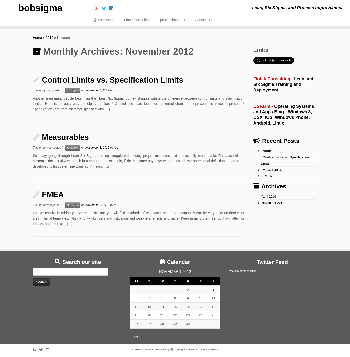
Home (37, 38)
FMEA (53, 194)
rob (116, 90)
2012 (49, 38)
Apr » (137, 336)
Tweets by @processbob (242, 270)
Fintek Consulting (137, 20)
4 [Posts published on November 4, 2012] (214, 290)
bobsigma (40, 8)
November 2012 (273, 203)
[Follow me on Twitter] (105, 8)
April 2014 (269, 196)
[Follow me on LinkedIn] (112, 8)
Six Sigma (73, 90)
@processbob (103, 20)
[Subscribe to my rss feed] (98, 8)
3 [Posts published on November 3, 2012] (201, 290)
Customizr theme (208, 349)
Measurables (65, 137)
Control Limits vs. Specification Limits (112, 79)
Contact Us (203, 20)
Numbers (270, 151)
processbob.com (172, 20)
